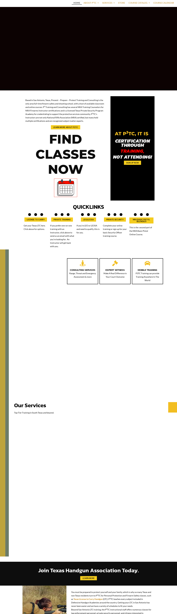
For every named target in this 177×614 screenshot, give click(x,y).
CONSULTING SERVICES (82, 233)
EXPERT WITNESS (115, 231)
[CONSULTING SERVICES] (83, 225)
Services (108, 3)
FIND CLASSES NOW (65, 135)
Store (121, 3)
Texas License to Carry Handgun (88, 561)
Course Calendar (163, 3)
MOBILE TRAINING (147, 231)
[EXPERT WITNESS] (115, 225)
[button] (91, 3)
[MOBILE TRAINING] (147, 225)
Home (76, 3)
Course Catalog (139, 3)
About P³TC (91, 3)
